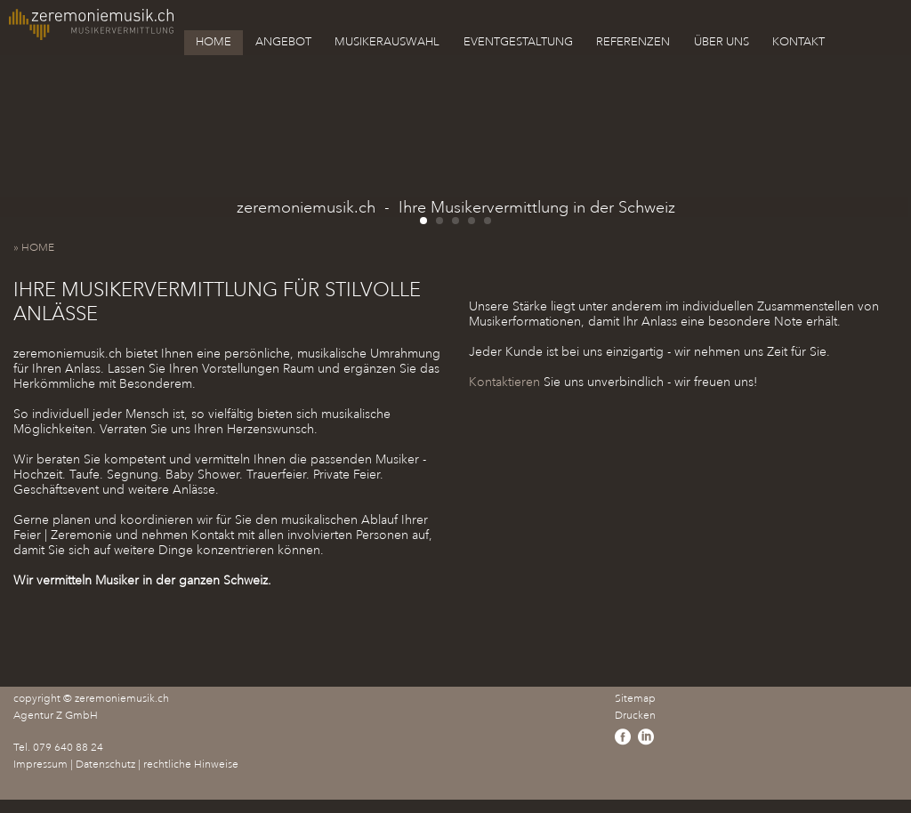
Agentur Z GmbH (55, 715)
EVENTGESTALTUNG (518, 42)
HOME (213, 42)
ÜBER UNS (721, 42)
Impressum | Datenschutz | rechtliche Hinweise (125, 764)
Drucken (635, 715)
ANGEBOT (283, 42)
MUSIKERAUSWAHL (387, 42)
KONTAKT (798, 42)
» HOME (37, 247)
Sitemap (635, 698)
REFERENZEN (633, 42)
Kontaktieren (504, 382)
